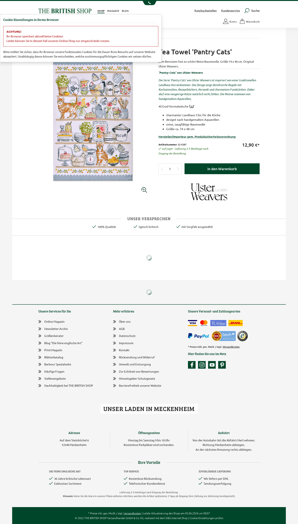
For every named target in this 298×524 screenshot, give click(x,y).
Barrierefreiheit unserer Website (137, 386)
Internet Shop (180, 518)
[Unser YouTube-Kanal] (213, 365)
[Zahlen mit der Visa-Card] (192, 323)
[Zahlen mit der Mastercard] (203, 323)
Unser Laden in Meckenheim (148, 409)
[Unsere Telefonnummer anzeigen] (149, 3)
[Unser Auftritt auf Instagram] (203, 365)
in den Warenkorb (222, 168)
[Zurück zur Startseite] (64, 10)
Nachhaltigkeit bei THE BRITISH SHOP (65, 385)
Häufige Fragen (51, 371)
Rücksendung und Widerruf (134, 357)
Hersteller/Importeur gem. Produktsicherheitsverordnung (197, 136)
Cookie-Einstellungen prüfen (206, 518)
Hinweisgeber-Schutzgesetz (134, 379)
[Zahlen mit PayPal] (199, 336)
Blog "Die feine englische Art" (60, 343)
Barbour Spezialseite (54, 364)
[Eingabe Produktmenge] (170, 169)
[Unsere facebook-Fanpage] (192, 365)
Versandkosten (231, 347)
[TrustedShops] (242, 336)
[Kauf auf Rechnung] (218, 323)
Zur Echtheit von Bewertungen (136, 372)
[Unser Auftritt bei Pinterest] (222, 365)
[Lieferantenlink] (209, 191)
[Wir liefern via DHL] (235, 323)
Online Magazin (51, 321)
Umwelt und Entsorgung (132, 364)
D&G (168, 518)
